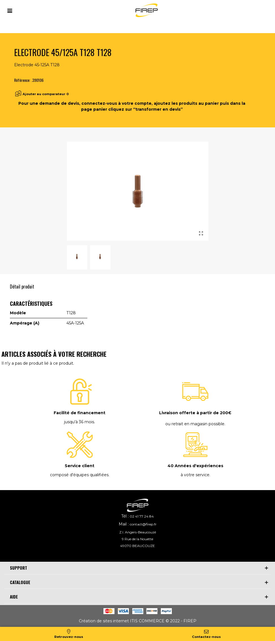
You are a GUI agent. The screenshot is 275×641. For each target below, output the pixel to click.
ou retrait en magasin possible (194, 423)
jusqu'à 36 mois (79, 421)
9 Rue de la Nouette (137, 539)
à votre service (195, 474)
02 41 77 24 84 (142, 516)
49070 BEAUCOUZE (137, 546)
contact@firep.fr (143, 524)
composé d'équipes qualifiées (79, 474)
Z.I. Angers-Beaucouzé (137, 532)
